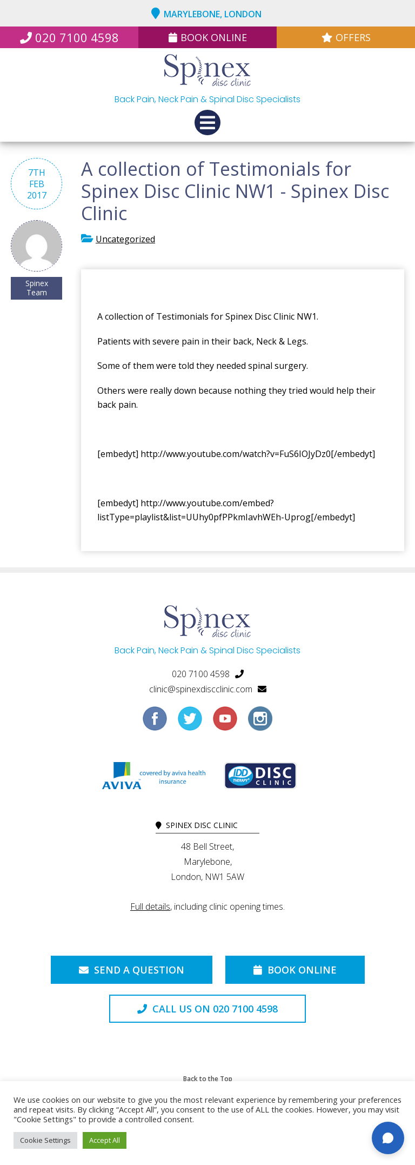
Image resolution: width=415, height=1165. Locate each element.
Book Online (208, 37)
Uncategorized (125, 239)
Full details (150, 906)
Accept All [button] (104, 1140)
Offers (346, 37)
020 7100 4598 (69, 37)
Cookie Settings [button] (45, 1140)
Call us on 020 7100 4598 (207, 1008)
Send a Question (131, 969)
